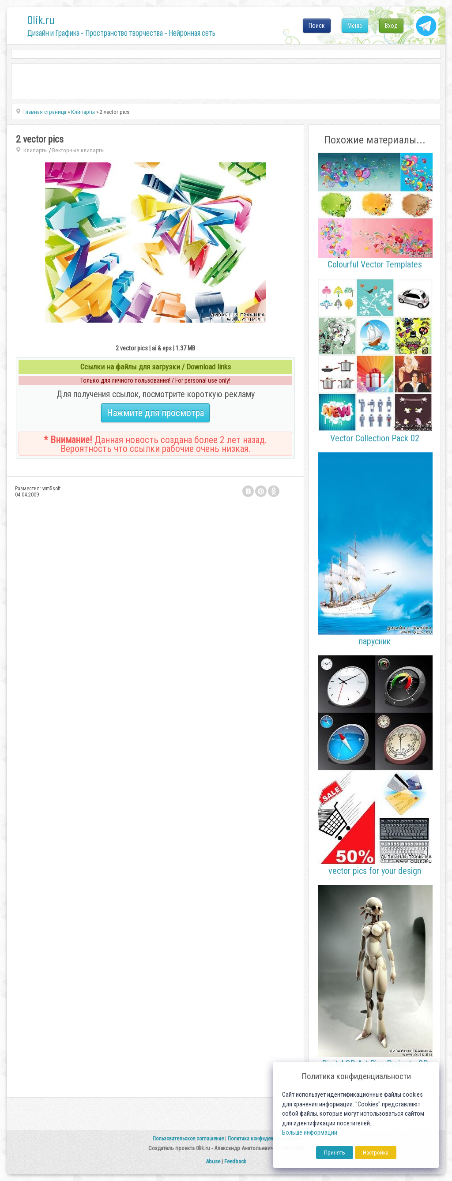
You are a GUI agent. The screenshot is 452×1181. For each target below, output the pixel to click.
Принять (334, 1152)
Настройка (375, 1152)
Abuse (213, 1161)
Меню (354, 25)
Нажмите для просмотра (155, 412)
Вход (391, 25)
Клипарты (35, 150)
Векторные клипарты (78, 150)
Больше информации (309, 1132)
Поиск (317, 25)
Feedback (235, 1161)
